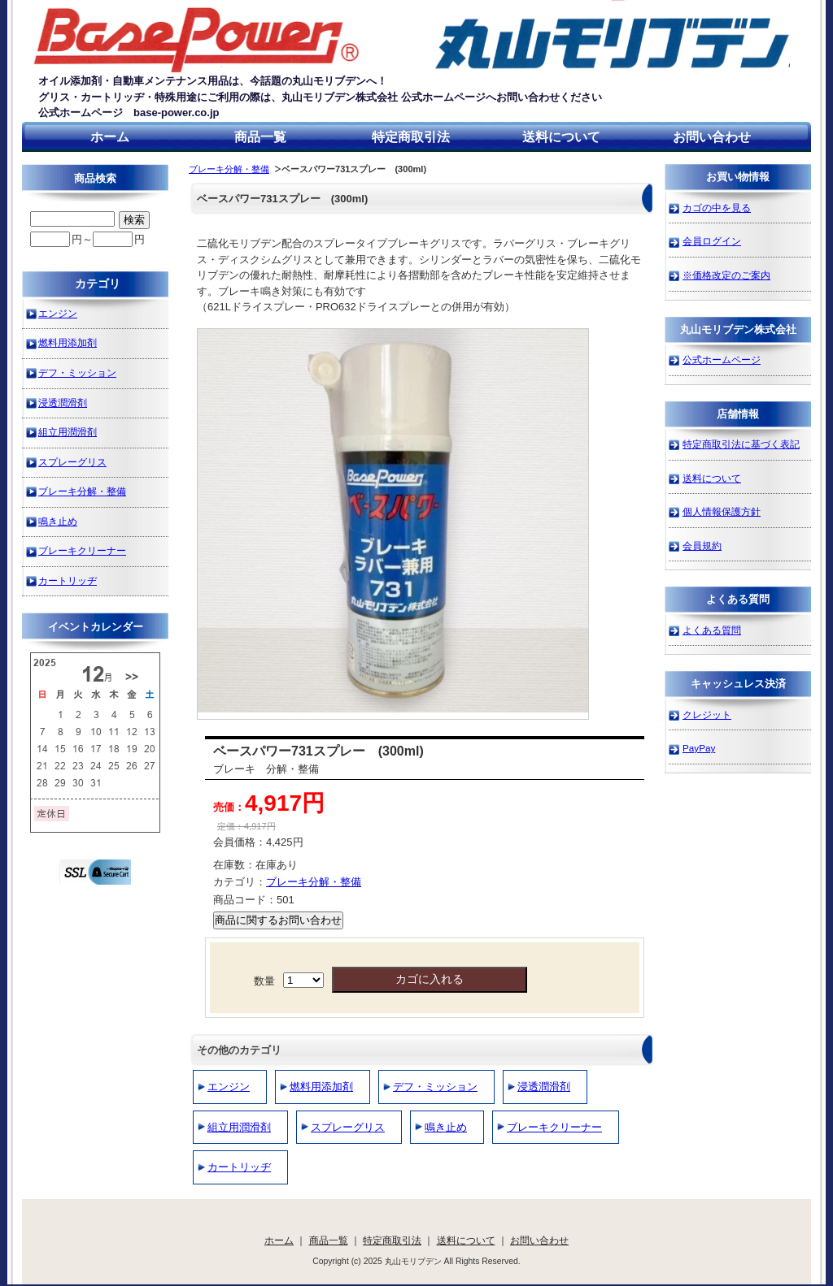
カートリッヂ (239, 1167)
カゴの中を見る (717, 207)
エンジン (228, 1086)
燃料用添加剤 (321, 1086)
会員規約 (702, 545)
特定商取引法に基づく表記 (741, 444)
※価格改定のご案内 (726, 275)
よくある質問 (712, 630)
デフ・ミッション (435, 1086)
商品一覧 (260, 137)
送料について (561, 137)
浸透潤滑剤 (543, 1086)
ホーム (109, 137)
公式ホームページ (722, 359)
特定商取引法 (411, 137)
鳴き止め (446, 1127)
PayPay (699, 748)
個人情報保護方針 (722, 511)
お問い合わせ (712, 137)
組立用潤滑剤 (239, 1127)
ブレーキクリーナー (554, 1127)
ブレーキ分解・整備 (229, 169)
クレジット (707, 714)
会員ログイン (712, 241)
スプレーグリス (348, 1127)
